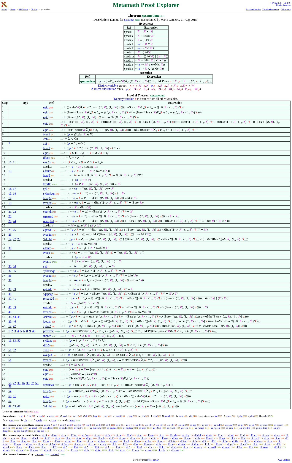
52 (14, 350)
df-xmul (226, 447)
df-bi (44, 435)
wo (40, 415)
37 (9, 298)
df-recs (91, 444)
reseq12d (48, 221)
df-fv (246, 441)
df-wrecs (78, 444)
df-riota (258, 441)
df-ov (269, 441)
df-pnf (230, 444)
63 (18, 406)
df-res (90, 441)
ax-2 (62, 424)
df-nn (43, 447)
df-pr (143, 438)
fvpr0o (47, 184)
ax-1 (55, 424)
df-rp (185, 447)
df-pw (122, 438)
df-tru (97, 435)
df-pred (113, 441)
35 (14, 271)
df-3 (65, 447)
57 (32, 383)
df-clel (197, 435)
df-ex (118, 435)
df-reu (277, 435)
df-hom (135, 450)
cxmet (72, 420)
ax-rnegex (199, 427)
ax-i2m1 (157, 427)
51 (9, 350)
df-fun (183, 441)
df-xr (255, 444)
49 (9, 406)
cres (155, 415)
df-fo (224, 441)
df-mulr (48, 450)
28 (18, 239)
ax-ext (181, 424)
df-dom (181, 444)
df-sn (132, 438)
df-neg (19, 447)
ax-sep (205, 424)
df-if (111, 438)
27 (14, 239)
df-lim (148, 441)
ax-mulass (128, 427)
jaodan (47, 321)
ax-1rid (184, 427)
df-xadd (212, 447)
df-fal (107, 435)
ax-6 (108, 424)
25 (9, 230)
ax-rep (193, 424)
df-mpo (17, 444)
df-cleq (185, 435)
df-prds (161, 450)
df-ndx (6, 450)
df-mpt (222, 438)
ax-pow (229, 424)
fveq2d (47, 198)
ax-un (251, 424)
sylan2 (47, 326)
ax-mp (47, 424)
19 (9, 198)
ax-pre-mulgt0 (21, 430)
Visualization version (270, 9)
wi (22, 415)
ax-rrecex (215, 427)
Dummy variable (124, 98)
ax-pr (240, 424)
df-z (150, 447)
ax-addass (112, 427)
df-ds (122, 450)
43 (14, 307)
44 (14, 316)
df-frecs (64, 444)
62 (9, 401)
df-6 (97, 447)
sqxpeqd (48, 216)
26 (14, 230)
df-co (57, 441)
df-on (137, 441)
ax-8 (128, 424)
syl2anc (47, 340)
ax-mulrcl (78, 427)
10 (9, 162)
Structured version (253, 9)
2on (45, 138)
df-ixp (159, 444)
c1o (240, 415)
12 (9, 326)
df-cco (148, 450)
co (216, 415)
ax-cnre (229, 427)
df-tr (233, 438)
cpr (95, 415)
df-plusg (34, 450)
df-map (147, 444)
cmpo (228, 415)
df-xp (23, 441)
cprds (39, 420)
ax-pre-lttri (244, 427)
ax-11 (159, 424)
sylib (46, 350)
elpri (46, 152)
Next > (287, 2)
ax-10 (148, 424)
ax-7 (118, 424)
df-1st (40, 444)
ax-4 (88, 424)
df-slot (277, 447)
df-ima (101, 441)
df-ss (78, 438)
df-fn (194, 441)
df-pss (89, 438)
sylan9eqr (49, 193)
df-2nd (52, 444)
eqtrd (46, 396)
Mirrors (4, 9)
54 (9, 360)
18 (14, 193)
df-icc (239, 447)
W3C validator (284, 460)
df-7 (107, 447)
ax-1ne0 (171, 427)
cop (105, 415)
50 (18, 340)
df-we (12, 441)
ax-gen (77, 424)
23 (9, 216)
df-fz (251, 447)
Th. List (34, 9)
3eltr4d (47, 239)
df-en (170, 444)
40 (9, 293)
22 (14, 211)
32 (9, 271)
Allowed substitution (103, 88)
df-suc (160, 441)
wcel (64, 415)
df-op (164, 438)
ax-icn (19, 427)
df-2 (55, 447)
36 (9, 275)
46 (14, 321)
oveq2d (47, 354)
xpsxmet (129, 19)
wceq (51, 415)
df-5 (86, 447)
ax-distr (143, 427)
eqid (45, 107)
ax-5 (98, 424)
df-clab (173, 435)
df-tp (153, 438)
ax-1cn (6, 427)
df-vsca (74, 450)
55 (14, 406)
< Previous (275, 2)
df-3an (85, 435)
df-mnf (243, 444)
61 (14, 396)
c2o (252, 415)
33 (9, 266)
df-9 (128, 447)
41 (14, 298)
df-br (197, 438)
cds (25, 420)
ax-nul (217, 424)
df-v (13, 438)
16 (9, 188)
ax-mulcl (63, 427)
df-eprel (255, 438)
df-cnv (46, 441)
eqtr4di (47, 211)
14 (9, 239)
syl (45, 188)
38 (9, 289)
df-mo (150, 435)
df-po (266, 438)
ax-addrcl (48, 427)
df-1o (114, 444)
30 (9, 248)
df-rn (79, 441)
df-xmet (175, 450)
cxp (130, 415)
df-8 (118, 447)
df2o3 (46, 157)
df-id (243, 438)
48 (33, 331)
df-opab (209, 438)
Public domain (153, 460)
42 (9, 307)
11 (14, 162)
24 (14, 221)
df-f (204, 441)
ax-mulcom (95, 427)
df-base (19, 450)
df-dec (162, 447)
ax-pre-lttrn (261, 427)
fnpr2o (47, 335)
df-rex (254, 435)
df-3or (74, 435)
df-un (57, 438)
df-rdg (103, 444)
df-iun (187, 438)
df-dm (68, 441)
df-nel (231, 435)
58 (36, 383)
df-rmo (265, 435)
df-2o (125, 444)
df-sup (219, 444)
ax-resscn (278, 424)
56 (9, 383)
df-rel (34, 441)
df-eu (161, 435)
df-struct (264, 447)
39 (14, 289)
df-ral (242, 435)
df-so (277, 438)
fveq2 (46, 175)
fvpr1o (47, 261)
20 (9, 221)
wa (30, 415)
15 (9, 193)
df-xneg (198, 447)
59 (9, 386)
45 (18, 316)
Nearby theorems (283, 5)
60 (9, 396)
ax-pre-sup (39, 430)
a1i (45, 143)
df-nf (129, 435)
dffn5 (46, 345)
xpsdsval (55, 454)
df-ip (86, 450)
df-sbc (24, 438)
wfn (181, 415)
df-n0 (139, 447)
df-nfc (209, 435)
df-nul (101, 438)
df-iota (171, 441)
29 (9, 321)
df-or (63, 435)
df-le (279, 444)
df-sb (139, 435)
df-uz (173, 447)
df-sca (61, 450)
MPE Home (23, 9)
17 (14, 188)
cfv (190, 415)
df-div (31, 447)
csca (11, 420)
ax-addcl (33, 427)
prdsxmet (48, 331)
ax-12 (170, 424)
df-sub (6, 447)
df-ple (111, 450)
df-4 (76, 447)
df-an (53, 435)
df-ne (220, 435)
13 (9, 170)
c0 (86, 415)
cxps (53, 420)
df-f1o (235, 441)
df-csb (35, 438)
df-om (29, 444)
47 (14, 326)
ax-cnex (263, 424)
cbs (265, 415)
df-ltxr (267, 444)
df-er (135, 444)
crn (143, 415)
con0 (167, 415)
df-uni (175, 438)
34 (14, 266)
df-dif (47, 438)
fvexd (46, 134)
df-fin (207, 444)
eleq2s (47, 162)
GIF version (286, 9)
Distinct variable (108, 85)
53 (9, 354)
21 (9, 211)
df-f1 (214, 441)
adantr (47, 170)
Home (12, 9)
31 (9, 316)
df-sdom (195, 444)
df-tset (98, 450)
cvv (76, 415)
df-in (68, 438)
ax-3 (69, 424)
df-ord (126, 441)
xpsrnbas (48, 384)
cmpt (118, 415)
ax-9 (138, 424)
